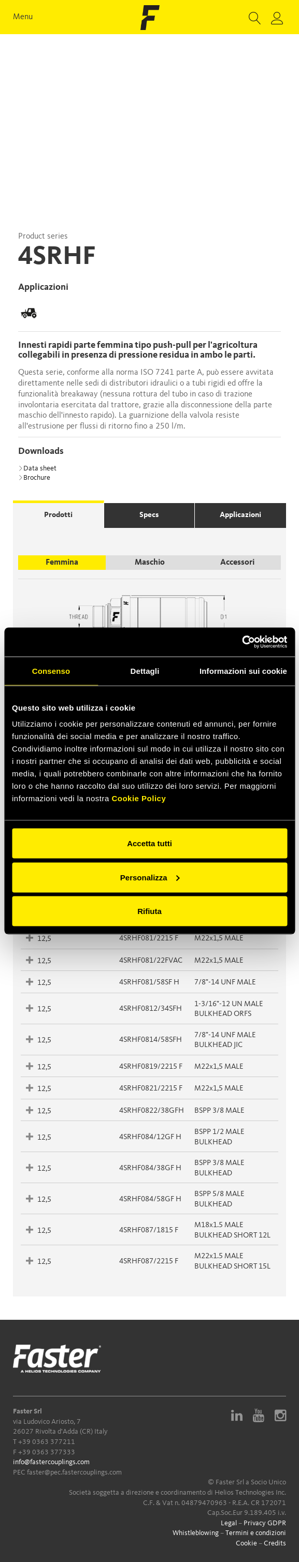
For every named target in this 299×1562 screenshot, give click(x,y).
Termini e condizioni (255, 1533)
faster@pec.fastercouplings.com (74, 1472)
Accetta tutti (149, 843)
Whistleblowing (196, 1533)
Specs (149, 515)
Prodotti (58, 515)
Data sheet (37, 468)
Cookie (246, 1543)
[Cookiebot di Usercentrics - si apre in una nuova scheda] (241, 642)
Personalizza (150, 877)
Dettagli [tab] (145, 670)
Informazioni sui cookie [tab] (243, 670)
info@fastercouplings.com (51, 1462)
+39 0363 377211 (46, 1442)
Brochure (34, 477)
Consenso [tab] (51, 670)
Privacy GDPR (265, 1523)
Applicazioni (240, 515)
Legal (229, 1523)
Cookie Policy (138, 798)
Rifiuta (149, 911)
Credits (275, 1543)
